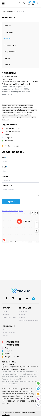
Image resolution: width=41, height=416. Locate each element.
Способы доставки (9, 333)
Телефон (5, 176)
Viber (5, 135)
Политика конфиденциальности (29, 320)
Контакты (7, 39)
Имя (4, 157)
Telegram (7, 138)
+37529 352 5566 (10, 342)
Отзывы (7, 58)
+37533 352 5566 (10, 345)
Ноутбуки (6, 314)
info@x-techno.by (11, 146)
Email (4, 167)
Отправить (10, 201)
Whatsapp (7, 141)
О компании (8, 32)
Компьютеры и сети (9, 317)
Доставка (7, 26)
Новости (7, 65)
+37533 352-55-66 (11, 132)
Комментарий (7, 185)
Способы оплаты (10, 45)
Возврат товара (10, 52)
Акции (5, 311)
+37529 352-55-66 (11, 129)
